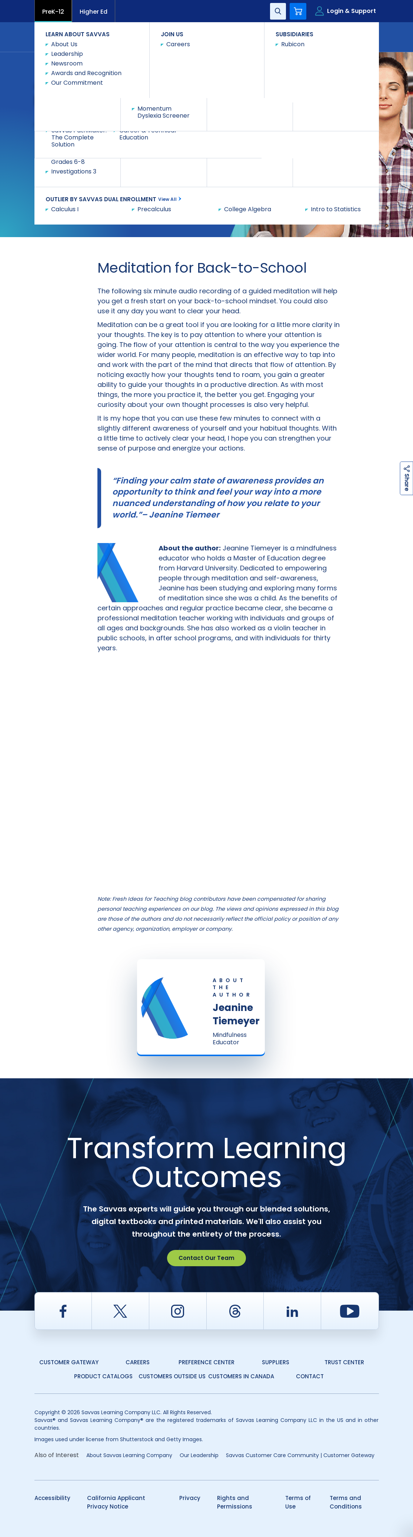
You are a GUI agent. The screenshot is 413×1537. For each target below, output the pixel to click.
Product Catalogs (103, 1376)
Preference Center (206, 1362)
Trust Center (344, 1362)
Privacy (189, 1498)
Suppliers (275, 1362)
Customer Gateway (69, 1362)
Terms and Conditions (346, 1502)
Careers (138, 1362)
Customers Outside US (172, 1376)
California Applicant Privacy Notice (116, 1502)
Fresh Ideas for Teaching (142, 60)
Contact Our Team (206, 1258)
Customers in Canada (241, 1376)
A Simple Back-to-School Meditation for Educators (94, 67)
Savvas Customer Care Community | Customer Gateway (300, 1455)
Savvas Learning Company (66, 60)
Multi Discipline (203, 60)
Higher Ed (93, 11)
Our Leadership (199, 1455)
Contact (347, 36)
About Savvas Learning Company (129, 1455)
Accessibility (52, 1498)
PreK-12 (53, 11)
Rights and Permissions (234, 1502)
